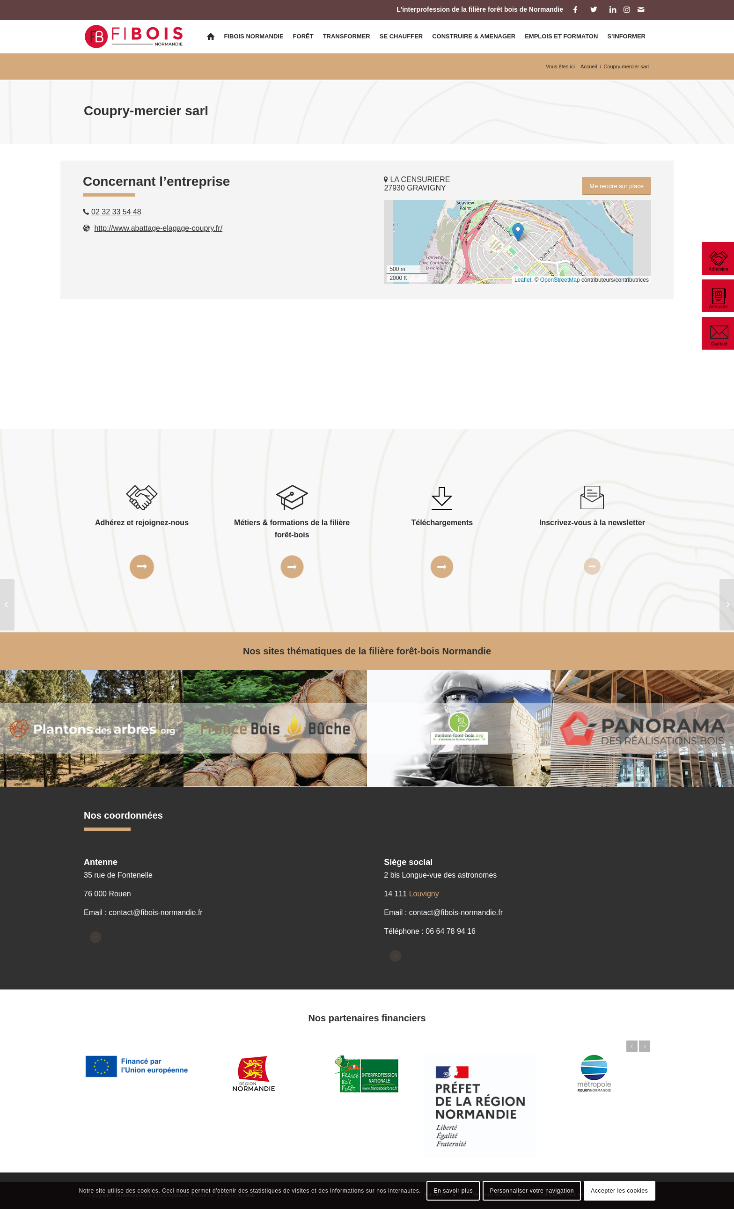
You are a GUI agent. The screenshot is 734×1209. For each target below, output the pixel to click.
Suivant (644, 1046)
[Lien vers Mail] (641, 9)
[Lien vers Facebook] (575, 9)
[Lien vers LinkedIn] (612, 9)
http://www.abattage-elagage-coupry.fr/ (158, 228)
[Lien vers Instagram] (626, 9)
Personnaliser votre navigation (532, 1190)
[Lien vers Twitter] (594, 9)
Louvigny (424, 894)
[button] (518, 232)
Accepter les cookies (619, 1190)
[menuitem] (210, 36)
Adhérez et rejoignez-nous (142, 523)
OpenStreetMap (560, 280)
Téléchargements (442, 523)
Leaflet (522, 280)
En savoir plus (453, 1190)
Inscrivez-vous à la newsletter (592, 523)
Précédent (632, 1046)
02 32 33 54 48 (116, 212)
